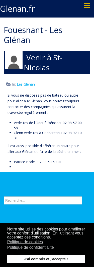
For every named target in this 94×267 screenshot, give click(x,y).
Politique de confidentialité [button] (30, 247)
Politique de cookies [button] (25, 242)
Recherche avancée (19, 207)
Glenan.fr (17, 8)
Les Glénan (26, 84)
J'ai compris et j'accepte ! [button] (46, 259)
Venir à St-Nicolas (43, 62)
